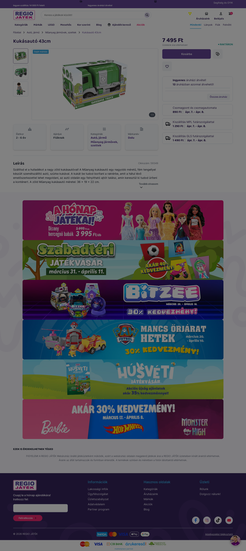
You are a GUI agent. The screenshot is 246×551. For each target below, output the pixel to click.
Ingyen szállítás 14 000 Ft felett (29, 5)
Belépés (219, 16)
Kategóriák (21, 25)
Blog (99, 25)
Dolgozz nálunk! (210, 494)
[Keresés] (96, 15)
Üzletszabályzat (98, 499)
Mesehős (65, 25)
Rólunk (204, 489)
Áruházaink (203, 16)
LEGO (51, 25)
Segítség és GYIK (223, 2)
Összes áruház (218, 96)
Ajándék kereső (119, 25)
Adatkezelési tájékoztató (219, 534)
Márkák (37, 25)
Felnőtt (227, 25)
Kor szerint (83, 25)
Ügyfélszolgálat (98, 494)
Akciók (141, 25)
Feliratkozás (28, 518)
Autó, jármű (33, 32)
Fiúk (217, 25)
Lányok (208, 25)
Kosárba (186, 54)
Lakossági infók (98, 489)
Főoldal (17, 32)
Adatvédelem (96, 504)
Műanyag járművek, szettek (60, 32)
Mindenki (195, 25)
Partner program (98, 509)
